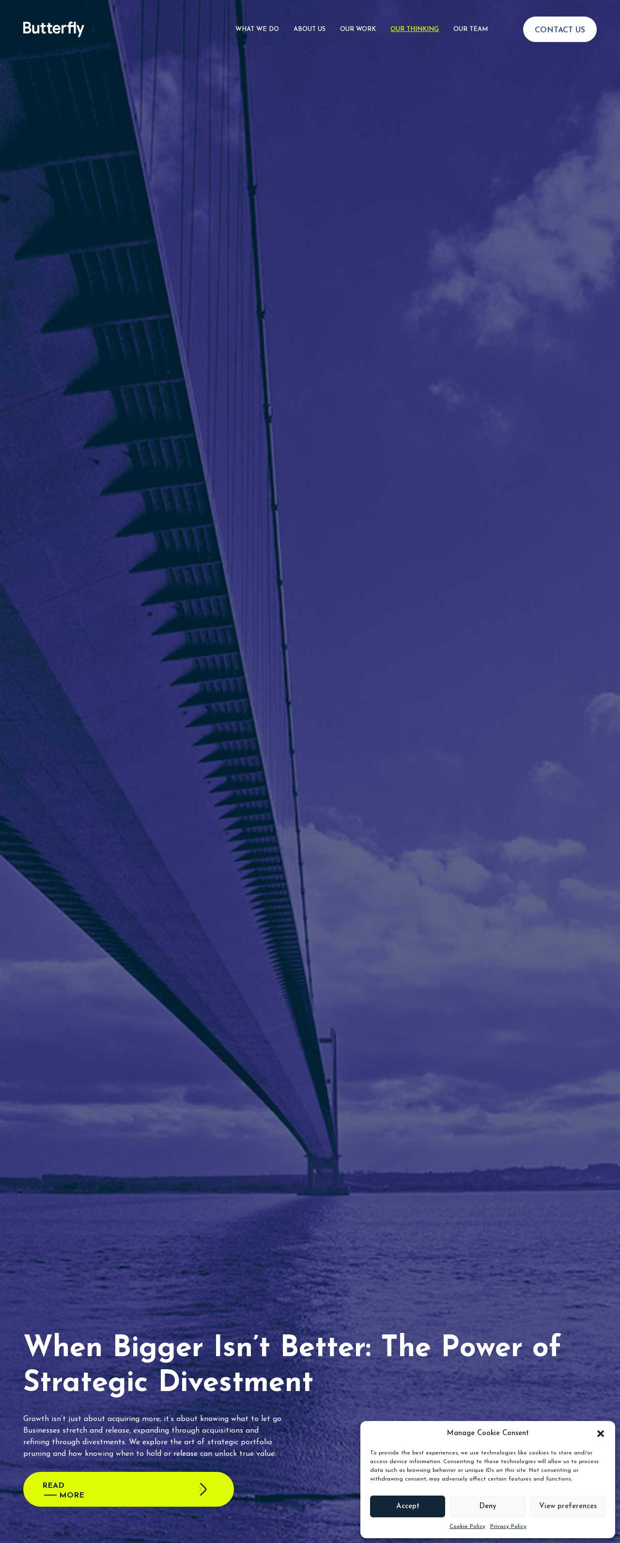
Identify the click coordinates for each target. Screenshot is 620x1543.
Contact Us (560, 17)
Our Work (358, 16)
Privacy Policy (508, 1526)
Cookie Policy (467, 1526)
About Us (310, 16)
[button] (600, 1433)
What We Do (257, 16)
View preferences (568, 1506)
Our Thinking (414, 16)
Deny (487, 1506)
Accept (407, 1506)
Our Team (470, 16)
